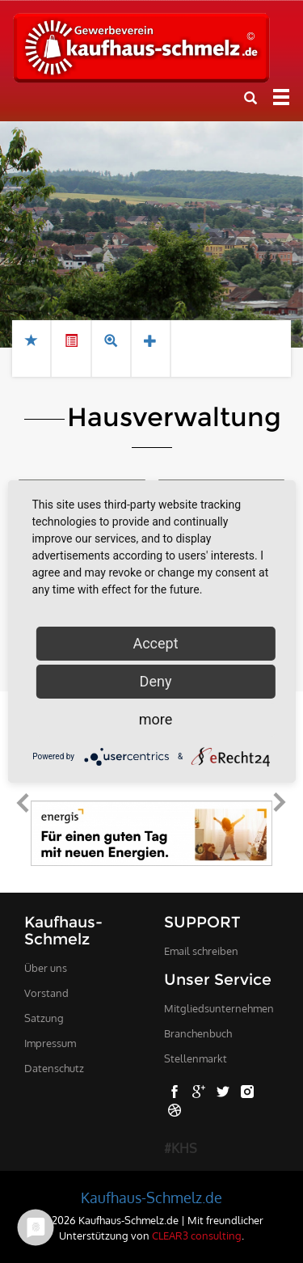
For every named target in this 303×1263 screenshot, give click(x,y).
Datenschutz (54, 1068)
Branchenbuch (198, 1033)
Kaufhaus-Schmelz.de (151, 1197)
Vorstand (46, 992)
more (156, 719)
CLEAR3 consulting (197, 1235)
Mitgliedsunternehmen (219, 1008)
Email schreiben (201, 950)
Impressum (50, 1043)
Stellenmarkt (195, 1058)
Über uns (45, 967)
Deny (156, 681)
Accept (155, 643)
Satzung (44, 1018)
